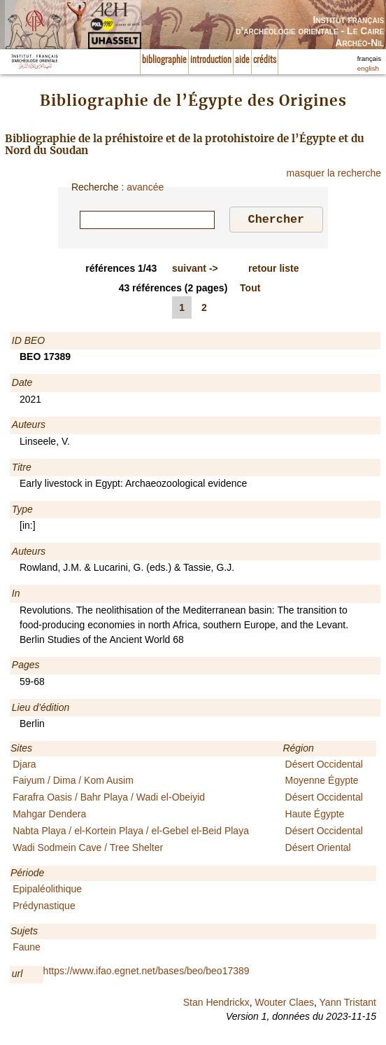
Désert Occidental (324, 766)
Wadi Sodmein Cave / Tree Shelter (88, 849)
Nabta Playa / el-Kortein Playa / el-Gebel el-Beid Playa (131, 832)
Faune (27, 949)
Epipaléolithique (47, 891)
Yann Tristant (348, 1004)
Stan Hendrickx (216, 1004)
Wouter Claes (284, 1004)
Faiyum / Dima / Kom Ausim (73, 782)
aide (242, 60)
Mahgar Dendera (49, 816)
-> (195, 270)
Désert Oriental (318, 849)
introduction (210, 60)
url (17, 975)
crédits (264, 60)
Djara (24, 766)
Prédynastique (44, 907)
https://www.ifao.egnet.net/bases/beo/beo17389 (146, 972)
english (368, 68)
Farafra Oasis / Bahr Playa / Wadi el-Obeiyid (109, 799)
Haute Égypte (315, 816)
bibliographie (164, 60)
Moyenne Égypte (322, 782)
